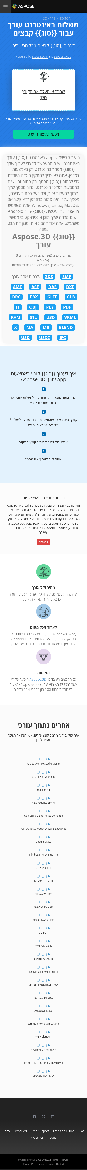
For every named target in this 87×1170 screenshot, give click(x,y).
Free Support (40, 1131)
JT (18, 307)
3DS (49, 276)
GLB (71, 297)
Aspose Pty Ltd (27, 1159)
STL (33, 317)
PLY (50, 307)
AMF (17, 287)
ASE (35, 287)
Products (21, 1131)
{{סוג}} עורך (44, 759)
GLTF (52, 297)
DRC (16, 297)
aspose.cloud (62, 56)
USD (25, 337)
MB (46, 327)
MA (29, 327)
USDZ (44, 337)
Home (7, 1131)
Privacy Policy (30, 1164)
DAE (52, 287)
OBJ (33, 307)
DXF (70, 287)
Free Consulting (63, 1131)
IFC (62, 337)
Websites (37, 1137)
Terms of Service (46, 1164)
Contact (60, 1164)
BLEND (66, 327)
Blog (81, 1131)
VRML (70, 317)
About (52, 1137)
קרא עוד (43, 542)
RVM (15, 317)
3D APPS (49, 18)
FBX (34, 297)
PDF (67, 307)
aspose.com (40, 56)
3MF (66, 276)
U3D (50, 317)
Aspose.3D (38, 679)
